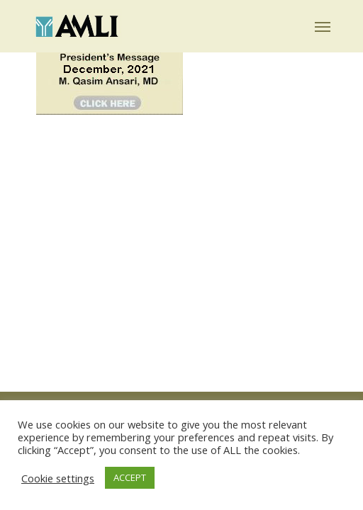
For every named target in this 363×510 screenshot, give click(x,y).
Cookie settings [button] (57, 478)
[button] (322, 26)
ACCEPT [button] (129, 477)
